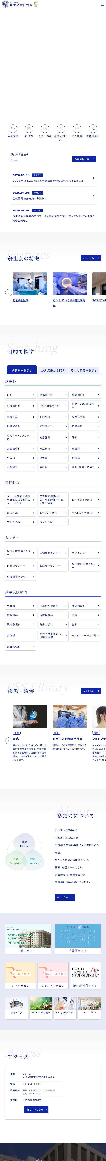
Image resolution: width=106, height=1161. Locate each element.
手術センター (79, 552)
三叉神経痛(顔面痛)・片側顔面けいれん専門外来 (51, 500)
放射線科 (12, 467)
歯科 (74, 624)
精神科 (44, 458)
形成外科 (45, 448)
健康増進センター (17, 576)
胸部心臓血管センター (19, 553)
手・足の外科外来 (82, 512)
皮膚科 (76, 448)
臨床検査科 (46, 615)
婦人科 (11, 458)
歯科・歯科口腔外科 (83, 467)
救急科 (76, 458)
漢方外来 (12, 512)
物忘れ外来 (14, 522)
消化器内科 (46, 394)
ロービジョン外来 (82, 499)
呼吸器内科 (14, 405)
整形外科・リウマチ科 (18, 437)
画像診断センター (50, 552)
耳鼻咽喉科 (14, 448)
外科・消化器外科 (50, 405)
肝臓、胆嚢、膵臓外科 (83, 406)
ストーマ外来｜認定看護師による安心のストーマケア (19, 500)
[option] (33, 287)
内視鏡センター (16, 565)
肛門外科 (45, 417)
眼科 (74, 437)
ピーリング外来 (48, 512)
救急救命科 (78, 605)
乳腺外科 (12, 417)
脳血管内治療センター (84, 565)
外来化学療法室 (49, 605)
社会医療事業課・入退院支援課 (51, 635)
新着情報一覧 (82, 159)
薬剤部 (11, 635)
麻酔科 (44, 467)
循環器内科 (46, 426)
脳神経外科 (78, 417)
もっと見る (88, 258)
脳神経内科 (14, 426)
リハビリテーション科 (84, 635)
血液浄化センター (50, 565)
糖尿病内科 (78, 394)
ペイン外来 (46, 522)
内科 (10, 394)
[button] (8, 292)
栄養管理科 (14, 646)
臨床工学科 (46, 624)
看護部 (11, 605)
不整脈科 (77, 426)
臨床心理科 (14, 624)
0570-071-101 (33, 1084)
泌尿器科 (45, 437)
